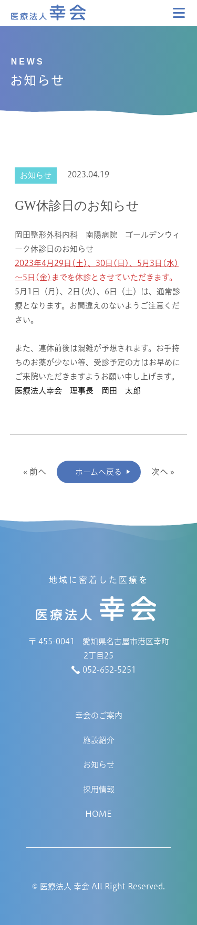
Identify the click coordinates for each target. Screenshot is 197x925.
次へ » (162, 471)
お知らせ (99, 765)
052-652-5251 (109, 670)
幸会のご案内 (98, 715)
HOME (98, 814)
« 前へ (34, 471)
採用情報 (99, 789)
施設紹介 (99, 740)
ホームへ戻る (98, 472)
